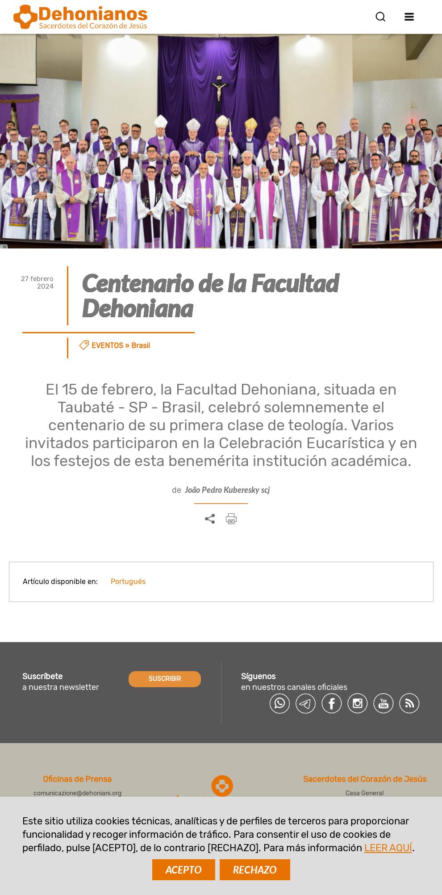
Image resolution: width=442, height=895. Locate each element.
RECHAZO (255, 870)
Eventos (107, 345)
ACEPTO (184, 870)
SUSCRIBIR (165, 679)
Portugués (128, 581)
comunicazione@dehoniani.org (77, 793)
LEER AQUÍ (388, 848)
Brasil (140, 345)
